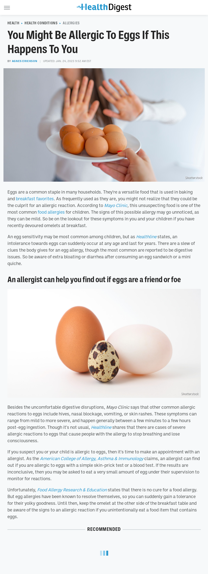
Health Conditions (41, 23)
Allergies (71, 23)
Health (13, 23)
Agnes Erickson (24, 61)
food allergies (51, 212)
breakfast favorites (35, 198)
